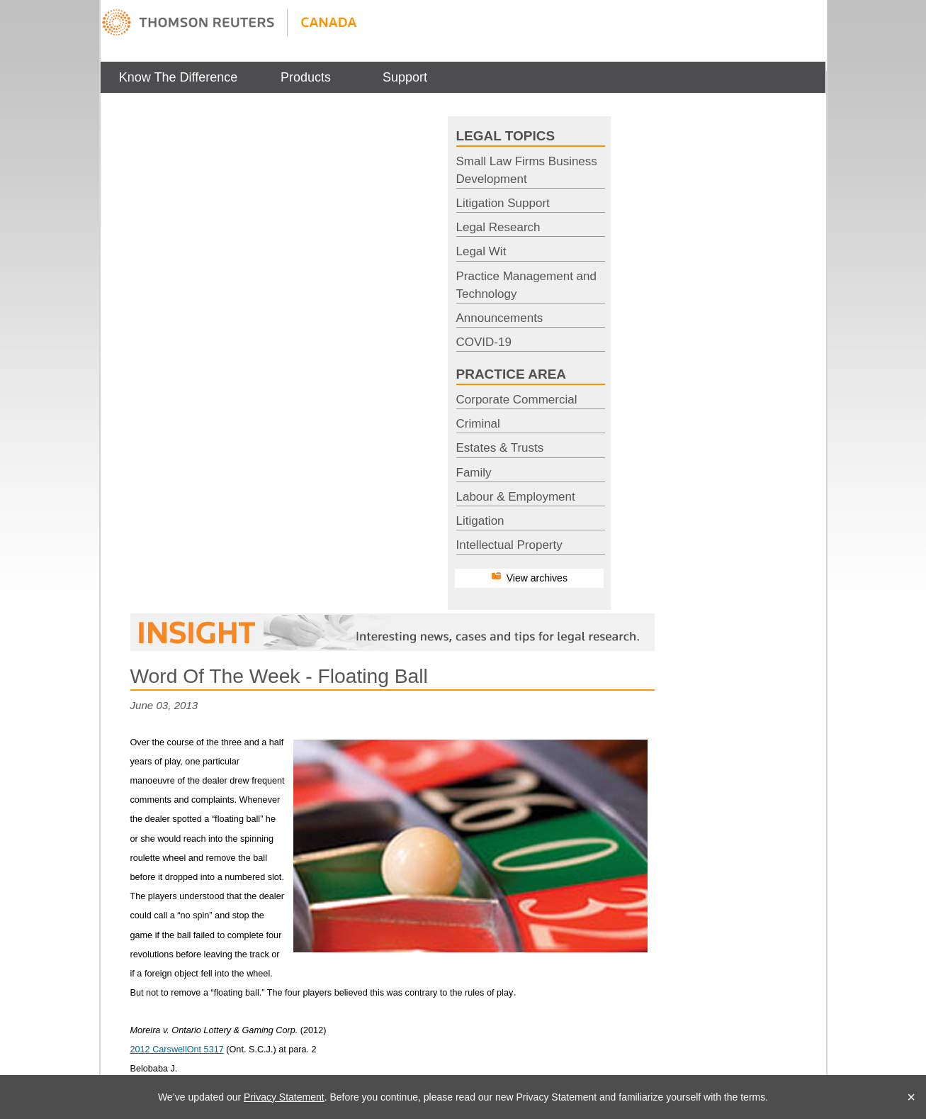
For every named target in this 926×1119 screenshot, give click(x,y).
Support (405, 77)
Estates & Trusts (500, 448)
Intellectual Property (509, 545)
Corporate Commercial (516, 399)
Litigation (480, 521)
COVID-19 (484, 342)
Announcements (499, 318)
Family (474, 472)
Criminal (478, 423)
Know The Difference (178, 77)
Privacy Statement (284, 1097)
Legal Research (498, 227)
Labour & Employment (515, 496)
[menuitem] (178, 77)
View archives (537, 578)
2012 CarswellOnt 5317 (177, 1049)
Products (306, 77)
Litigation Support (503, 203)
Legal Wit (481, 251)
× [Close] (911, 1097)
